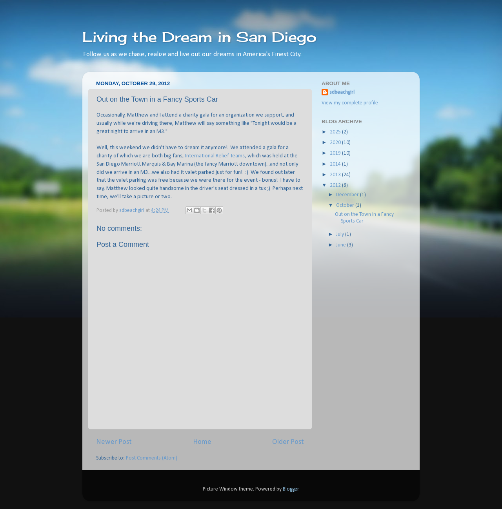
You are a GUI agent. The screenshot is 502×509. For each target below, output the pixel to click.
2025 (336, 132)
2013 (336, 174)
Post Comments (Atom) (151, 458)
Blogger (291, 489)
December (348, 194)
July (340, 234)
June (341, 245)
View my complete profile (350, 103)
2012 (336, 185)
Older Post (288, 442)
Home (202, 442)
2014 (336, 164)
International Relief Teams (215, 156)
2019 (336, 153)
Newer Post (114, 442)
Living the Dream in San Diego (199, 37)
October (345, 205)
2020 (336, 142)
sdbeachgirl (342, 92)
